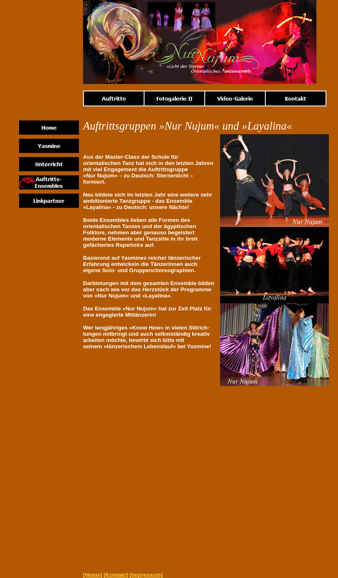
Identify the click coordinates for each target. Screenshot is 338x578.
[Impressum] (146, 575)
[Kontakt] (116, 575)
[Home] (92, 575)
